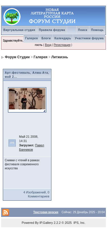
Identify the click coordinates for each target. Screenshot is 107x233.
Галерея (31, 38)
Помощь (97, 30)
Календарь (62, 38)
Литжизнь (59, 57)
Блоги (46, 38)
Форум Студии (17, 57)
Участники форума (89, 38)
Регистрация (62, 44)
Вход (48, 44)
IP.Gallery (46, 222)
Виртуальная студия (19, 30)
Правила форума (52, 30)
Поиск (83, 30)
